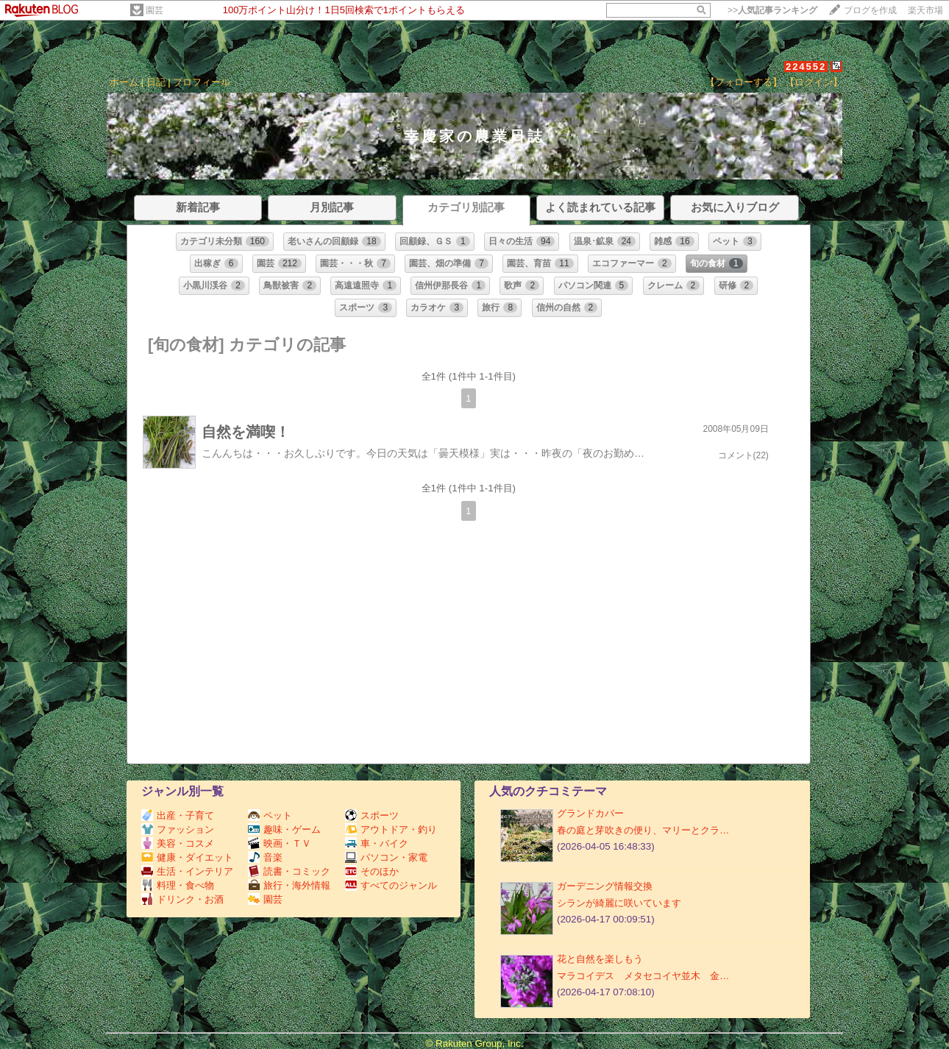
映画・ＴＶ (279, 843)
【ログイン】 (813, 82)
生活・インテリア (187, 871)
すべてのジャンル (391, 885)
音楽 (265, 857)
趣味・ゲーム (284, 829)
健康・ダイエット (187, 857)
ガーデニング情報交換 (605, 886)
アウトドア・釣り (391, 829)
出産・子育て (177, 815)
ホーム (124, 82)
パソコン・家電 (386, 857)
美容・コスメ (177, 843)
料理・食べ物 (177, 885)
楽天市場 (925, 10)
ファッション (177, 829)
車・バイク (376, 843)
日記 (156, 82)
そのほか (372, 871)
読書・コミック (289, 871)
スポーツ (372, 815)
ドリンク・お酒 (182, 899)
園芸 (154, 10)
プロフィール (201, 82)
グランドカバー (590, 813)
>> (772, 10)
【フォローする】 (743, 82)
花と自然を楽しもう (600, 958)
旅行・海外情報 (289, 885)
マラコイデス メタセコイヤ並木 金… (643, 975)
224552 (806, 66)
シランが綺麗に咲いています (619, 902)
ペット (270, 815)
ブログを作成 (870, 10)
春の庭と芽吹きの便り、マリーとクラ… (643, 830)
